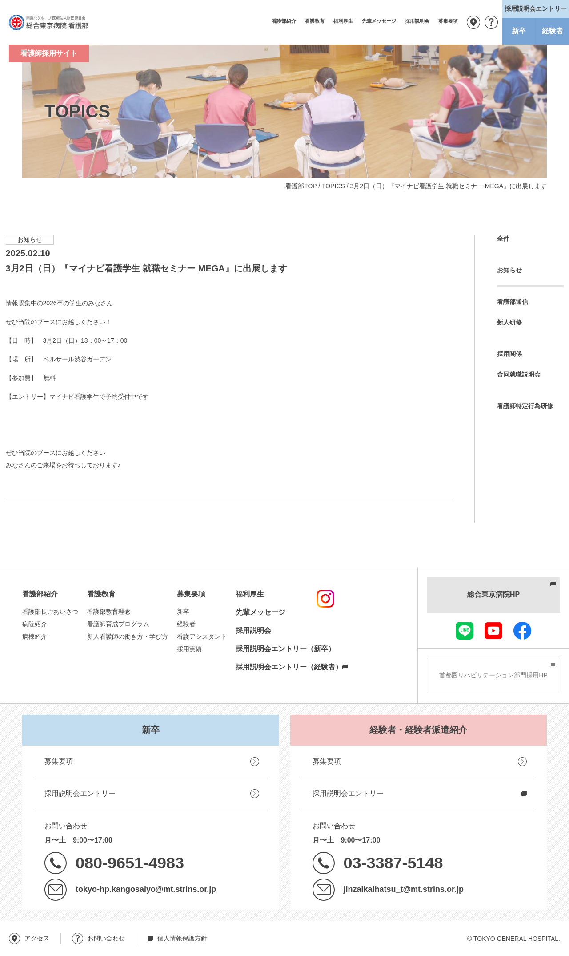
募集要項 (448, 21)
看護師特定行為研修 (525, 405)
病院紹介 (34, 624)
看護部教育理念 (109, 611)
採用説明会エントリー (80, 793)
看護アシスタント (202, 636)
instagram (325, 599)
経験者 (552, 31)
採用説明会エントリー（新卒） (285, 648)
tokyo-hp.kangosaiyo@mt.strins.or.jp (146, 889)
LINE (464, 631)
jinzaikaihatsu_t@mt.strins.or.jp (404, 889)
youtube (493, 631)
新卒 (519, 31)
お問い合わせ (491, 22)
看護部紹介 (284, 21)
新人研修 (509, 322)
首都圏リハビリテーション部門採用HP (493, 675)
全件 (503, 238)
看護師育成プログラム (118, 624)
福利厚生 (343, 21)
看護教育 (315, 21)
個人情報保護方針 (182, 938)
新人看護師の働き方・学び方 (127, 636)
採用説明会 (417, 21)
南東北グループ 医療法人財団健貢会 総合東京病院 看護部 (49, 22)
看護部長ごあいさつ (50, 611)
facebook (522, 631)
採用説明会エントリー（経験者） (289, 667)
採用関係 (509, 353)
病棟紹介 (34, 636)
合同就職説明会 (519, 374)
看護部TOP (301, 186)
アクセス (473, 22)
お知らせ (509, 270)
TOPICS (333, 186)
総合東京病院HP (493, 594)
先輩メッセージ (379, 21)
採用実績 (189, 648)
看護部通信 (512, 301)
